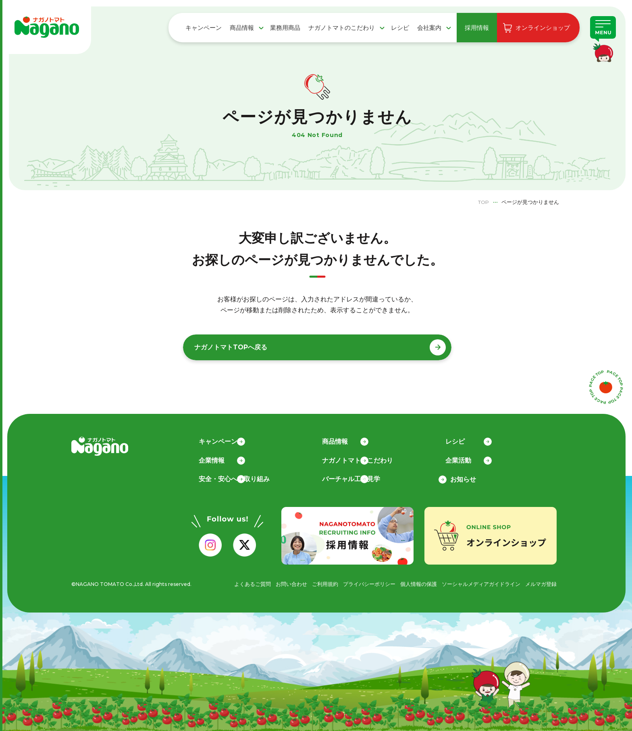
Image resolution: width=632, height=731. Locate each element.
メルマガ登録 (540, 582)
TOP (482, 202)
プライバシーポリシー (356, 582)
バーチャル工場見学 (356, 477)
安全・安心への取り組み (239, 477)
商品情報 (242, 27)
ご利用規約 (309, 582)
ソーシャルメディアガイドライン (475, 582)
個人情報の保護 (408, 582)
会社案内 (429, 27)
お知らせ (463, 477)
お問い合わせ (273, 582)
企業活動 (463, 458)
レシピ (400, 27)
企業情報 (216, 458)
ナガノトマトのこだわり (341, 27)
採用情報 (477, 27)
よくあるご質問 (231, 582)
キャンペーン (203, 27)
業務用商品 (285, 27)
